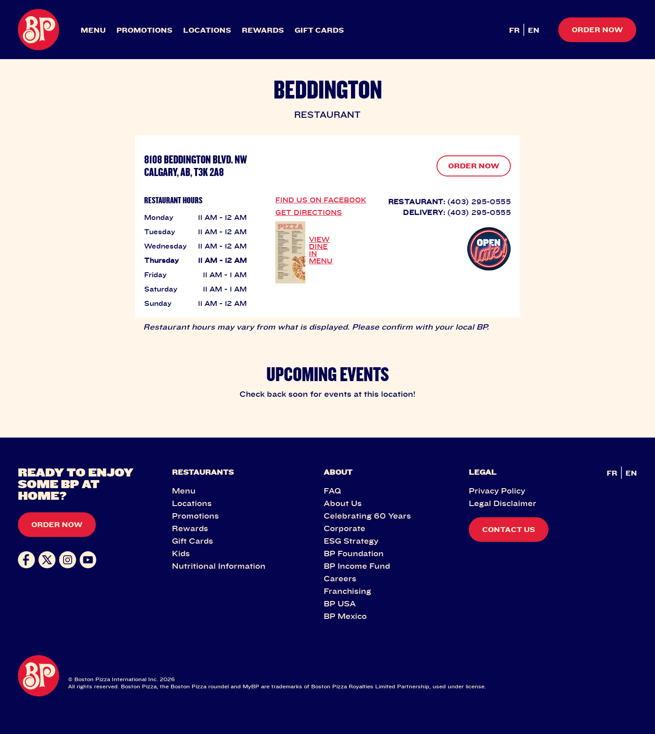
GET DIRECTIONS (308, 212)
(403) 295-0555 (479, 201)
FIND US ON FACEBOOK (320, 199)
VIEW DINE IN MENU (321, 250)
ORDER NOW (473, 166)
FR (514, 30)
